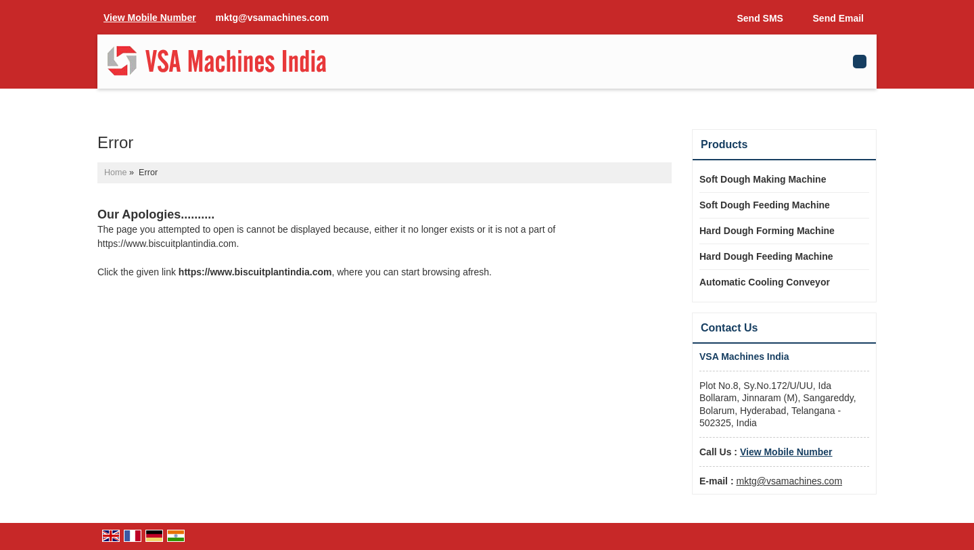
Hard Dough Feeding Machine (766, 256)
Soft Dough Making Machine (762, 179)
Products (724, 144)
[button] (149, 17)
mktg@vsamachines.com (272, 17)
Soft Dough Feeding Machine (764, 205)
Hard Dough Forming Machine (767, 230)
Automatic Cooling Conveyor (764, 282)
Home (115, 172)
